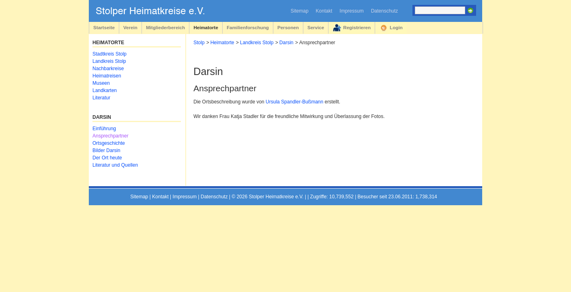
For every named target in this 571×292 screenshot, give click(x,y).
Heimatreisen (106, 76)
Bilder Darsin (106, 150)
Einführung (104, 128)
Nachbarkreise (108, 68)
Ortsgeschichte (108, 143)
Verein (130, 27)
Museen (101, 83)
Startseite (104, 27)
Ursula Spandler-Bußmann (294, 102)
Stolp (198, 42)
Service (315, 27)
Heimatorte (205, 27)
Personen (288, 27)
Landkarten (104, 90)
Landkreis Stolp (257, 42)
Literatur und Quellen (115, 165)
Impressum (351, 11)
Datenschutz (384, 11)
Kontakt (324, 11)
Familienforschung (248, 27)
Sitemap (300, 11)
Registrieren (357, 27)
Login (396, 27)
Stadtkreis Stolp (109, 54)
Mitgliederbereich (165, 27)
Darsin (286, 42)
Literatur (101, 98)
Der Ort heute (107, 158)
